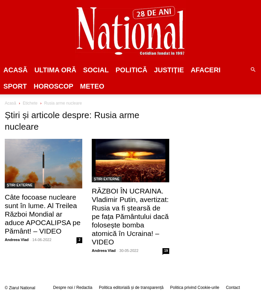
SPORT (15, 86)
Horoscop (53, 86)
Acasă (15, 70)
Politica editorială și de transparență (131, 287)
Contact (233, 287)
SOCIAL (96, 70)
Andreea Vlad (17, 240)
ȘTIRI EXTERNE (20, 185)
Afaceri (206, 70)
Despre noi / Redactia (72, 287)
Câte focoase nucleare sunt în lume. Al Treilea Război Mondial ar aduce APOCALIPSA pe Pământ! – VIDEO (43, 214)
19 (166, 251)
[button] (253, 70)
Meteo (92, 86)
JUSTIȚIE (169, 70)
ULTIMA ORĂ (55, 70)
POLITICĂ (131, 70)
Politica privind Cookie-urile (195, 287)
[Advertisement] (220, 144)
